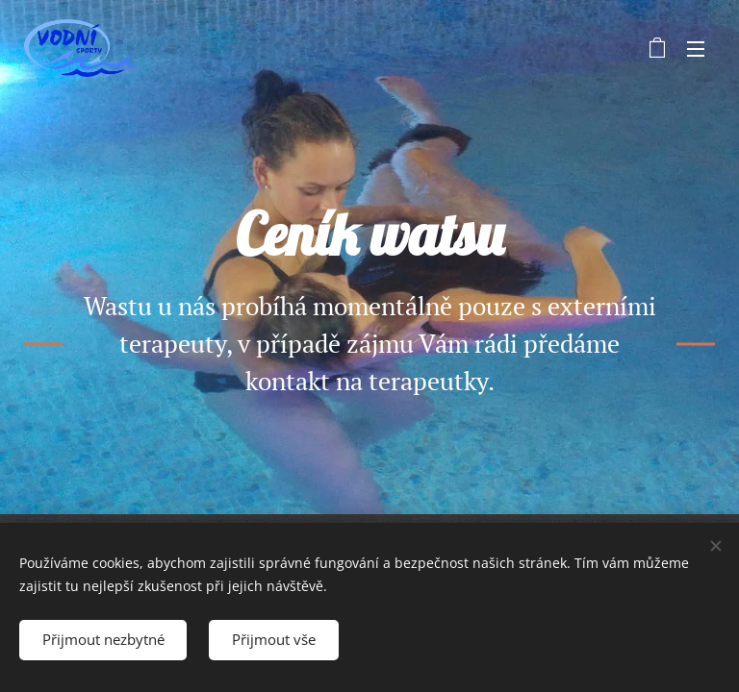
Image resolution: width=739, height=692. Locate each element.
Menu (695, 49)
